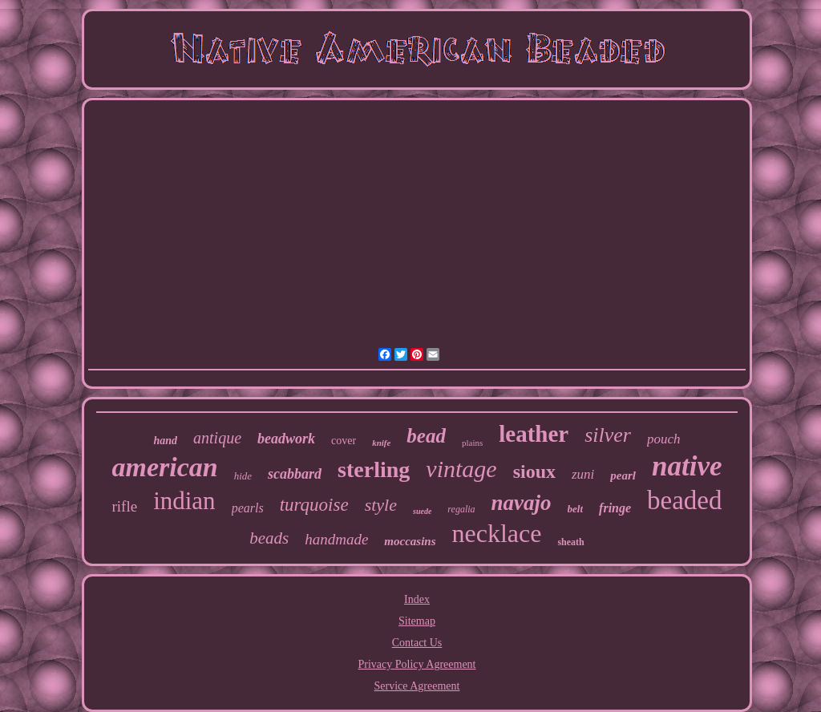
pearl (623, 475)
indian (184, 501)
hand (165, 441)
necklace (497, 533)
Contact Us (417, 643)
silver (607, 435)
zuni (583, 474)
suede (422, 511)
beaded (684, 500)
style (381, 505)
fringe (615, 508)
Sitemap (416, 621)
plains (472, 442)
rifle (124, 506)
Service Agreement (417, 686)
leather (533, 434)
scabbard (295, 474)
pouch (664, 439)
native (687, 466)
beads (269, 538)
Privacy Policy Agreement (417, 664)
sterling (374, 469)
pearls (248, 508)
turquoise (314, 505)
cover (343, 441)
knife (381, 442)
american (165, 467)
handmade (336, 539)
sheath (570, 542)
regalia (461, 509)
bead (426, 436)
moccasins (409, 541)
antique (217, 438)
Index (417, 599)
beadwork (286, 439)
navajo (521, 503)
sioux (534, 471)
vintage (461, 468)
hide (243, 476)
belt (576, 509)
